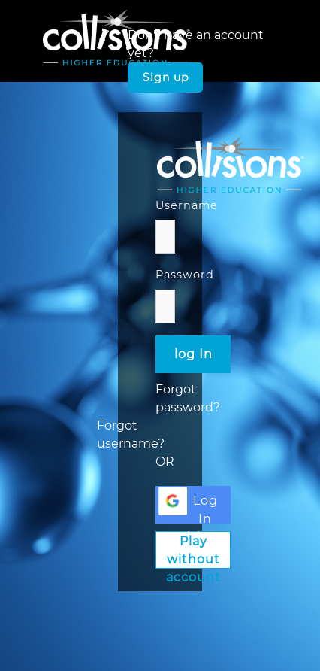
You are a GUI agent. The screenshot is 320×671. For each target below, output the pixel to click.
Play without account (193, 551)
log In (193, 354)
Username (186, 205)
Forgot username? (131, 434)
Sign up (166, 77)
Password (184, 274)
